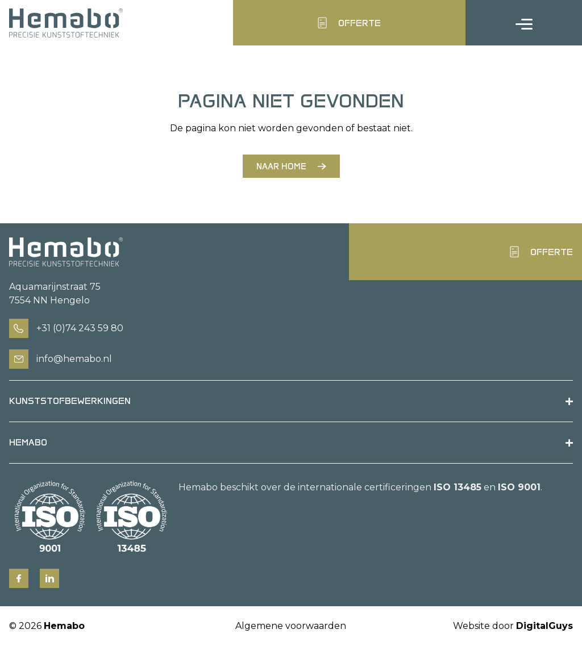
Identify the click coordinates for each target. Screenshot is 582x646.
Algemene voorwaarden (290, 625)
